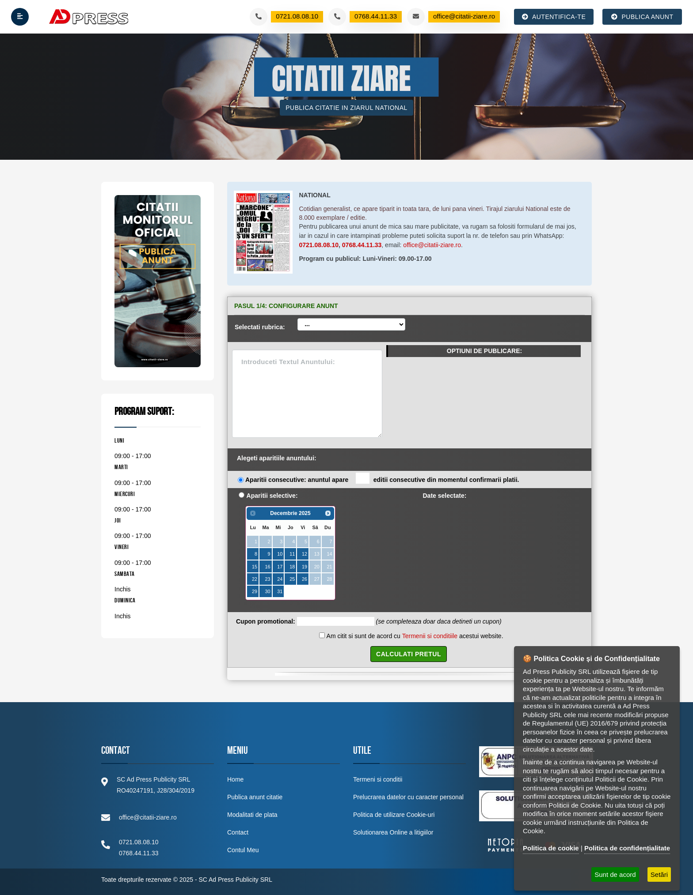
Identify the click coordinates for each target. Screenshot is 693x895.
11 (292, 554)
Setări (659, 874)
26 (304, 579)
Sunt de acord (615, 874)
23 (267, 579)
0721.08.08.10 (319, 244)
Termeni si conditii (377, 779)
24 (279, 579)
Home (235, 779)
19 (304, 566)
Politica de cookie (551, 848)
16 (267, 566)
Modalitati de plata (252, 814)
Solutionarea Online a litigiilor (393, 832)
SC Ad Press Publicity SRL (235, 879)
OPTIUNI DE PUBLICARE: (484, 350)
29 (254, 591)
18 (292, 566)
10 (279, 554)
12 (304, 554)
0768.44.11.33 (362, 244)
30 (267, 591)
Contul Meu (243, 850)
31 (279, 591)
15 (254, 566)
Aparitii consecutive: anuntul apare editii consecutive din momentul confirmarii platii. (382, 479)
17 (279, 566)
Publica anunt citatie (254, 797)
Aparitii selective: (272, 495)
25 (292, 579)
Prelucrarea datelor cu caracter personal (408, 797)
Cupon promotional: (265, 621)
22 (254, 579)
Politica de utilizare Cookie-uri (393, 814)
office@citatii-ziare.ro (432, 244)
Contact (237, 832)
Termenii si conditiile (429, 635)
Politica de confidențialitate (627, 848)
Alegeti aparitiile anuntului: (276, 458)
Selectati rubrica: (260, 327)
